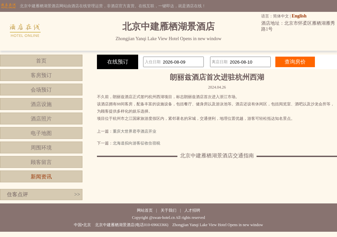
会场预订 (41, 89)
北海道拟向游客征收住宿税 (136, 143)
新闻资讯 (41, 176)
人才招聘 (192, 210)
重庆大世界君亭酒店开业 (134, 131)
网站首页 (145, 210)
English (298, 15)
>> (77, 194)
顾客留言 (41, 162)
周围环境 (41, 147)
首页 (41, 61)
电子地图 (41, 133)
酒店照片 (41, 118)
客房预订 (41, 75)
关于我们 (168, 210)
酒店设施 (41, 104)
